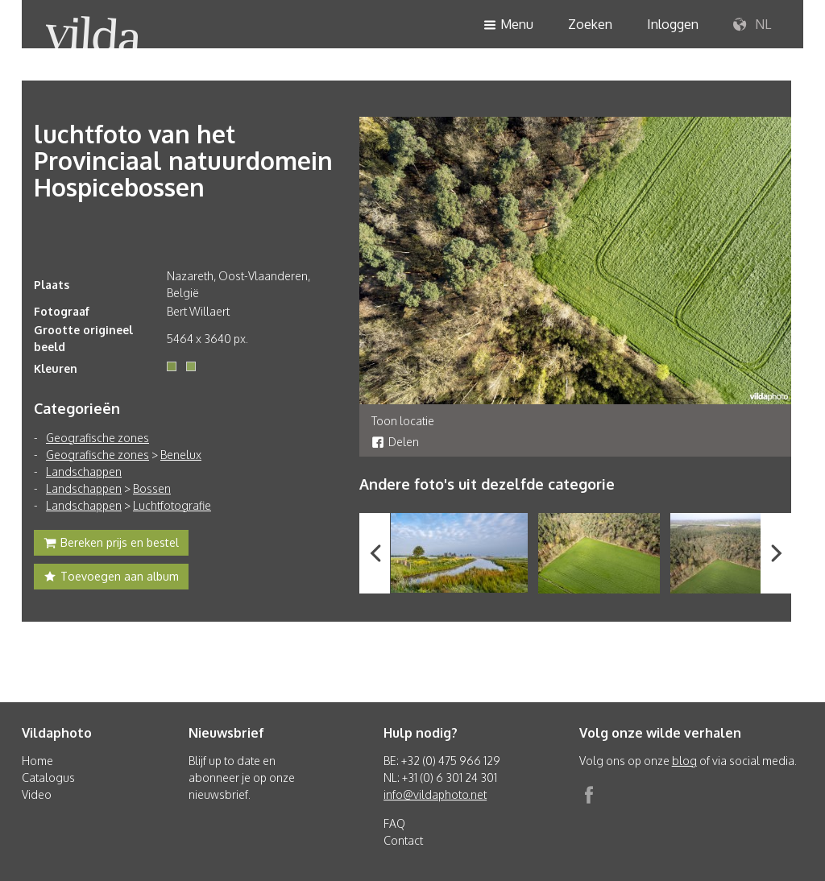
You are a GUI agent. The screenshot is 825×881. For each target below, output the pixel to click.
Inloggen (673, 24)
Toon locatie (402, 421)
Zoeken (590, 24)
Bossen (152, 488)
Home (37, 760)
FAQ (394, 823)
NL (752, 25)
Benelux (180, 454)
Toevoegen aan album (111, 578)
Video (37, 794)
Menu (508, 25)
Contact (403, 840)
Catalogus (48, 777)
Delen (395, 442)
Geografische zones (97, 438)
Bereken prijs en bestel (111, 544)
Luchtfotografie (172, 505)
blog (684, 760)
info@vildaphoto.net (435, 794)
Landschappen (84, 471)
